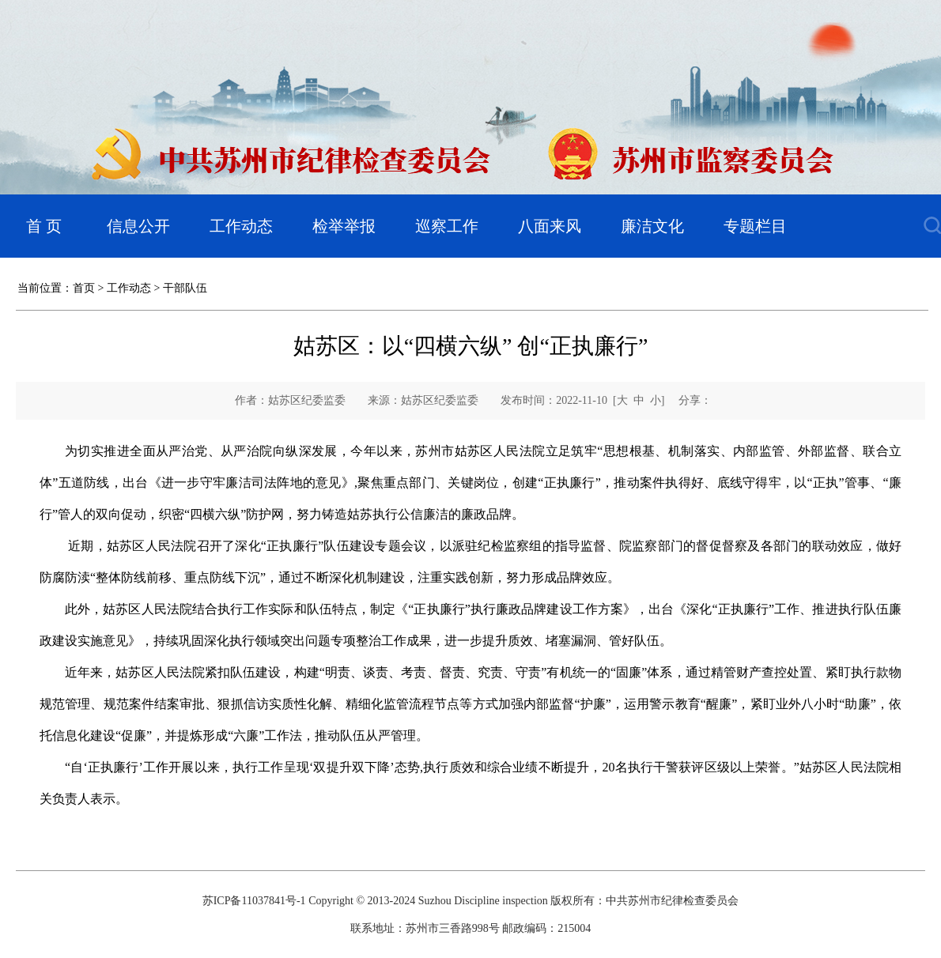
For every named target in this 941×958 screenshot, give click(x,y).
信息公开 (138, 226)
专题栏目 (755, 226)
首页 (84, 288)
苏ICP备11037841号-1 (254, 901)
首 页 (44, 226)
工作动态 (241, 226)
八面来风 (549, 226)
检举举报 (344, 226)
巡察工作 (446, 226)
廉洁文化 (652, 226)
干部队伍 (185, 288)
